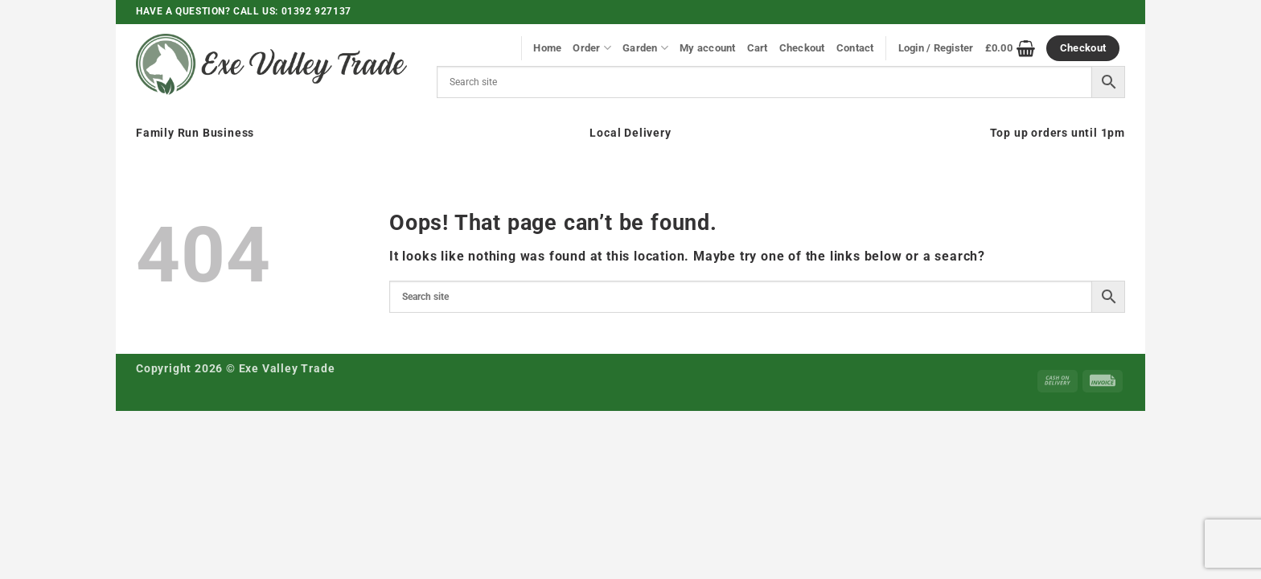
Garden (645, 47)
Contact (855, 48)
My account (708, 48)
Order (592, 47)
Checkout (802, 48)
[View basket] (1010, 48)
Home (547, 48)
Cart (757, 48)
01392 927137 (316, 11)
